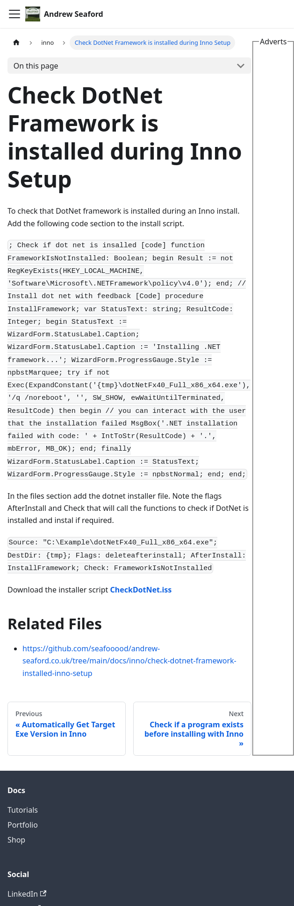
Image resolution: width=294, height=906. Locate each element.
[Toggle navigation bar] (14, 14)
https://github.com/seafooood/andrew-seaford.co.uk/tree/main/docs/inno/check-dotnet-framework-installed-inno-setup (129, 660)
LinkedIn (26, 894)
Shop (16, 840)
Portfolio (22, 825)
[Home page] (16, 42)
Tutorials (22, 810)
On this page (36, 66)
